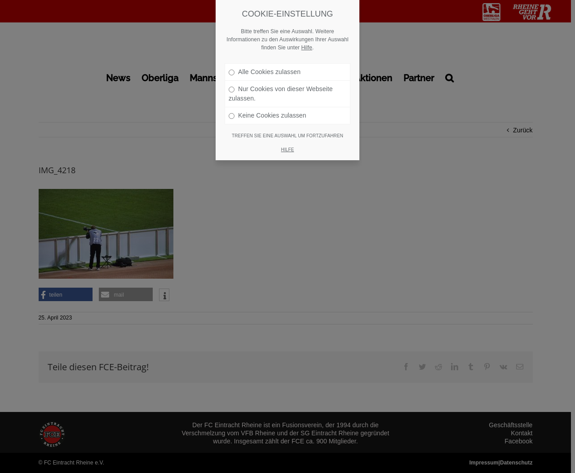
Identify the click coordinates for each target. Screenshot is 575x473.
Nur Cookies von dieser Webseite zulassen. (281, 86)
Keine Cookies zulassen (267, 108)
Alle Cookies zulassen (265, 64)
